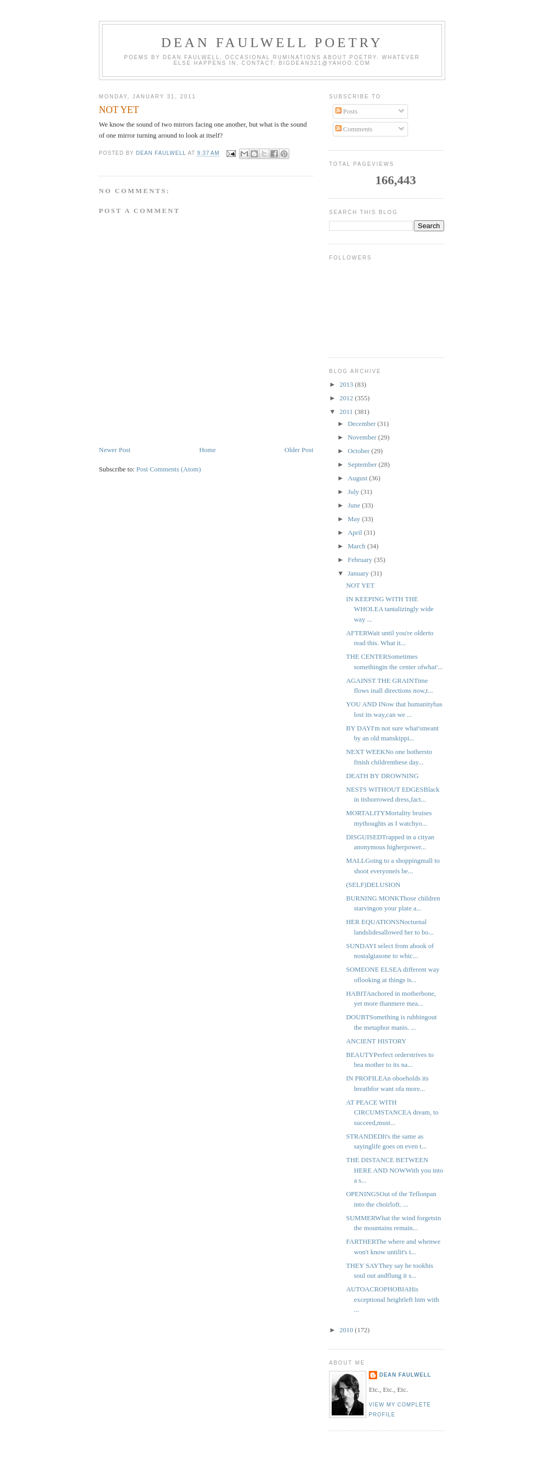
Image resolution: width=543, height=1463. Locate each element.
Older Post (299, 450)
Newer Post (114, 450)
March (357, 546)
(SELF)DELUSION (373, 884)
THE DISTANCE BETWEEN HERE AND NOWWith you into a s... (394, 1170)
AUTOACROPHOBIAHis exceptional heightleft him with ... (392, 1299)
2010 (347, 1330)
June (355, 505)
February (361, 560)
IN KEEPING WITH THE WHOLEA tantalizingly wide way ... (389, 609)
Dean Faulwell (405, 1375)
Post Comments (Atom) (169, 469)
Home (207, 450)
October (359, 451)
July (354, 492)
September (363, 464)
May (355, 519)
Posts (346, 111)
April (356, 532)
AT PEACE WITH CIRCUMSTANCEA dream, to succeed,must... (392, 1112)
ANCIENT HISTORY (376, 1041)
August (358, 478)
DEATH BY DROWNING (382, 776)
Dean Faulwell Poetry (272, 42)
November (363, 437)
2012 (347, 398)
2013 (347, 384)
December (363, 423)
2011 (347, 411)
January (359, 573)
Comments (354, 129)
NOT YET (360, 585)
